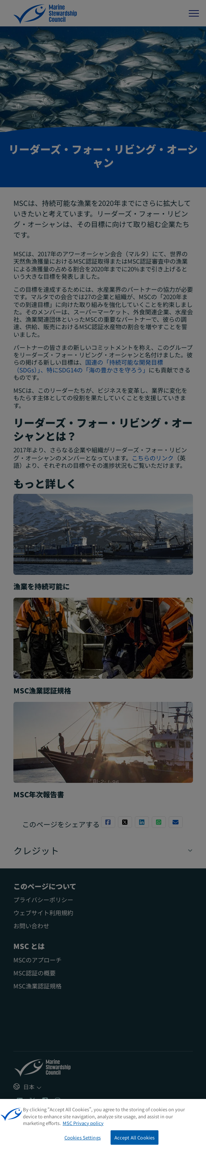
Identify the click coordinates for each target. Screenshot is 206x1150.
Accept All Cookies (134, 1140)
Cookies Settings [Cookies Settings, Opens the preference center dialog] (82, 1140)
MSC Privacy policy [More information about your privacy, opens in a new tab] (83, 1126)
